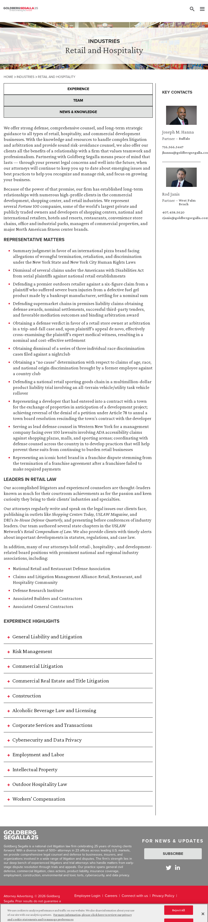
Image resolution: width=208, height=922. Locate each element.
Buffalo (184, 138)
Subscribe (173, 853)
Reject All (178, 912)
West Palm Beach (187, 202)
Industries (25, 76)
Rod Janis (171, 194)
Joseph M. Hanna (178, 131)
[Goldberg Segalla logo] (20, 9)
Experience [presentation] (78, 88)
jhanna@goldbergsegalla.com (181, 152)
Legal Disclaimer (140, 905)
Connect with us (135, 895)
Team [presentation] (78, 100)
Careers (111, 895)
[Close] (203, 916)
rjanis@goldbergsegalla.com (181, 218)
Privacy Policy (163, 895)
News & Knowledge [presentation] (78, 111)
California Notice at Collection (98, 905)
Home (8, 76)
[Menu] (200, 9)
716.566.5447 (173, 147)
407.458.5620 (173, 212)
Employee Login (87, 895)
